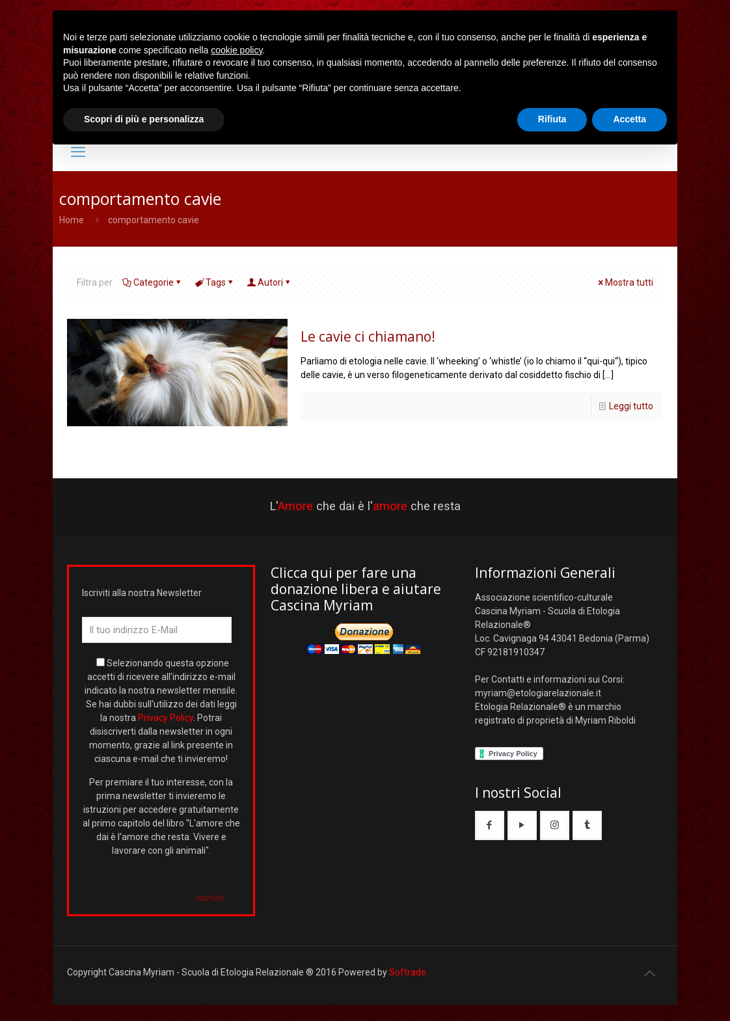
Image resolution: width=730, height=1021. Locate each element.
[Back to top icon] (649, 973)
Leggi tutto (631, 406)
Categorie (152, 282)
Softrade (407, 972)
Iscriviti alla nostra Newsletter (142, 593)
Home (71, 220)
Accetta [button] (629, 119)
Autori (269, 282)
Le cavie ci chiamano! (368, 336)
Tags (215, 282)
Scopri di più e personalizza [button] (144, 119)
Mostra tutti (624, 282)
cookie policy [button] (236, 50)
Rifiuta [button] (552, 119)
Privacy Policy (165, 718)
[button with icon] (489, 825)
